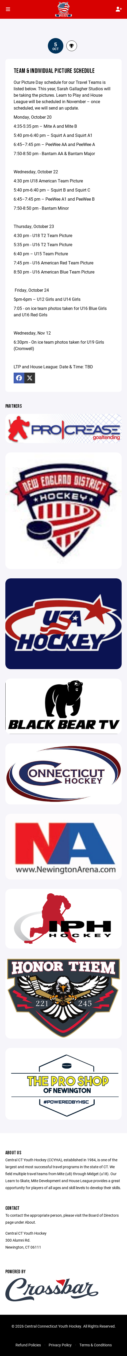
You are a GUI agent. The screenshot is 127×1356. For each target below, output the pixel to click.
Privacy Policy (60, 1344)
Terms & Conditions (95, 1344)
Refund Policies (28, 1344)
